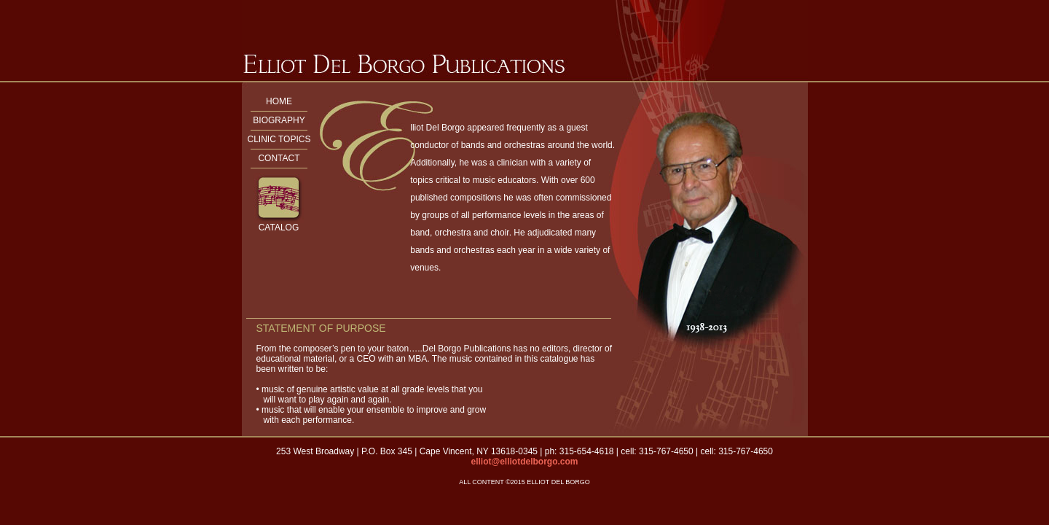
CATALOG (279, 227)
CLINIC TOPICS (279, 139)
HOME (279, 101)
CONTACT (278, 158)
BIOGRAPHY (279, 120)
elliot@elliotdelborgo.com (524, 461)
